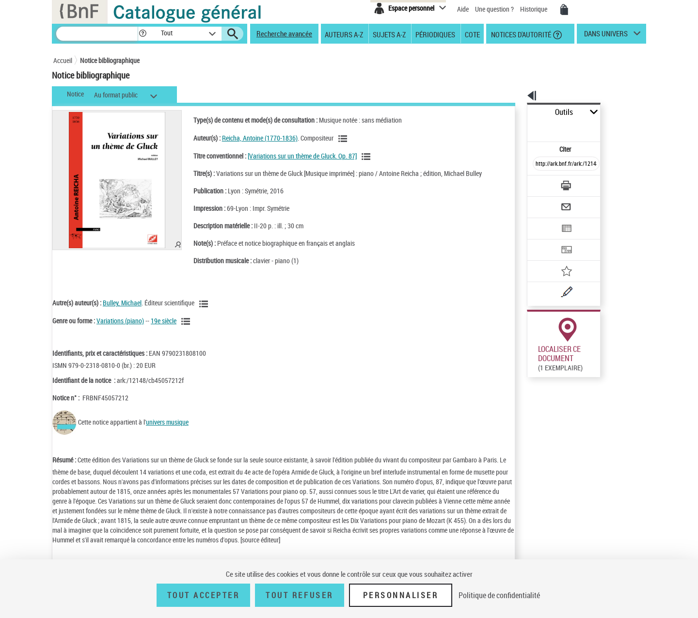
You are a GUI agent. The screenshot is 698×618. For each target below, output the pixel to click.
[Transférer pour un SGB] (543, 221)
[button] (142, 34)
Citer (524, 127)
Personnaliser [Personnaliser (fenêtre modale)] (401, 595)
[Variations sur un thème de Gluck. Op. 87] (292, 155)
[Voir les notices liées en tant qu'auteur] (334, 138)
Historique (534, 9)
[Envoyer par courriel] (539, 183)
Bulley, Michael (122, 302)
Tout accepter (203, 595)
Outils (516, 112)
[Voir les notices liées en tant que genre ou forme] (187, 321)
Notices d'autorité (520, 34)
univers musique (167, 422)
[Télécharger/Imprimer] (541, 164)
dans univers (606, 35)
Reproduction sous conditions (601, 372)
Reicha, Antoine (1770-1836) (249, 138)
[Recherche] (97, 34)
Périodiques (435, 34)
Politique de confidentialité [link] (499, 595)
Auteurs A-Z (344, 34)
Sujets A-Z (389, 34)
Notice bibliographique (110, 60)
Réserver (535, 372)
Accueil (62, 60)
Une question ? (494, 9)
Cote (472, 34)
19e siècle (163, 320)
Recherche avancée (284, 33)
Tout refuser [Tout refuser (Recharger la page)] (299, 595)
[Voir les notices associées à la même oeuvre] (357, 156)
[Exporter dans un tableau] (546, 202)
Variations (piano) (120, 320)
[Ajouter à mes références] (545, 240)
